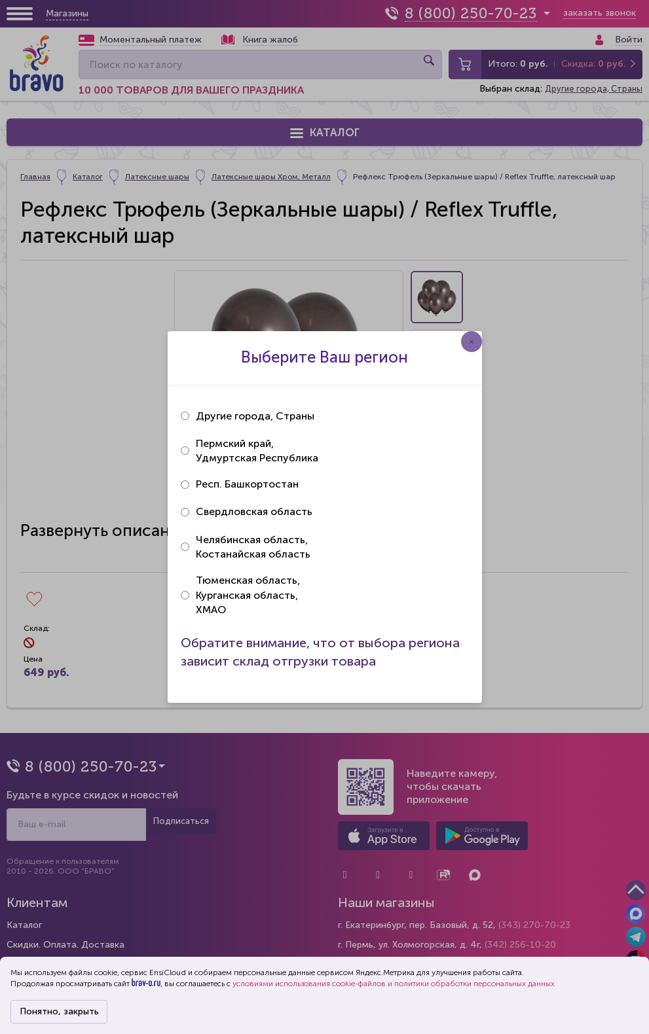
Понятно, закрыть (59, 1011)
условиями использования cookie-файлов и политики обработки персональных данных (393, 983)
